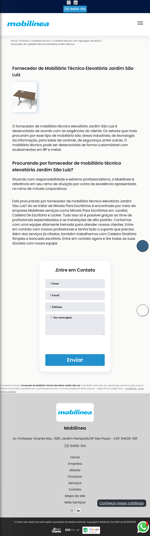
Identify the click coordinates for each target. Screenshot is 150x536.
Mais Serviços (75, 502)
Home (75, 457)
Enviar (75, 360)
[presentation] (75, 343)
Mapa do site (75, 496)
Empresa (75, 463)
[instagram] (69, 3)
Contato (75, 489)
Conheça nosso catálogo (121, 503)
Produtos (75, 476)
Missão (75, 470)
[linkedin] (76, 3)
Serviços (75, 483)
